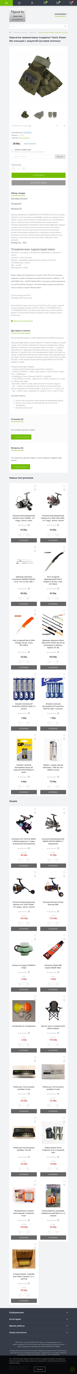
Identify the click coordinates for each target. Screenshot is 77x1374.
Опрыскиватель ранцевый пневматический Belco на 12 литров (53, 1213)
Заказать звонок (60, 16)
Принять (39, 1369)
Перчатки (32, 32)
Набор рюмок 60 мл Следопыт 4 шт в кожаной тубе (53, 1150)
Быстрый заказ (38, 182)
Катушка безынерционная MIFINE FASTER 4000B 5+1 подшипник (53, 841)
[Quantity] (18, 168)
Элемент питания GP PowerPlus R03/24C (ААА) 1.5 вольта (23, 706)
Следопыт (27, 132)
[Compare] (64, 125)
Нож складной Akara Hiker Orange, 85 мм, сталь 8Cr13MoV (24, 642)
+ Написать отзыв (21, 437)
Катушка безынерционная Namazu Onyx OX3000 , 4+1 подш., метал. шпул (24, 518)
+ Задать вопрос (20, 466)
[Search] (65, 26)
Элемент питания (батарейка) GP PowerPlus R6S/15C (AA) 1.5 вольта (53, 706)
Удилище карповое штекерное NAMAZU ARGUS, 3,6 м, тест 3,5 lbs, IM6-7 (24, 579)
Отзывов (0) (16, 203)
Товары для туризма (20, 32)
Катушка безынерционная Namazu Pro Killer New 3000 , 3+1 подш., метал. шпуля (53, 518)
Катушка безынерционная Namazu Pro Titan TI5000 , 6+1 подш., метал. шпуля (24, 904)
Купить (60, 156)
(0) (30, 126)
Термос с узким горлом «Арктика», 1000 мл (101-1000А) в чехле (53, 767)
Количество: (16, 165)
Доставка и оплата (19, 198)
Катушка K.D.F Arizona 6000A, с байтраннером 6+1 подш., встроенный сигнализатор (24, 841)
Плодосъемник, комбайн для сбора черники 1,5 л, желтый (23, 1276)
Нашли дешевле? (30, 143)
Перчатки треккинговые (23, 321)
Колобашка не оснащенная (23, 1026)
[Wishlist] (57, 125)
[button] (32, 3)
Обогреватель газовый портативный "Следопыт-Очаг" (24, 1213)
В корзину (38, 175)
